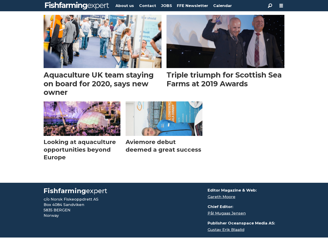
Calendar (222, 5)
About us (124, 5)
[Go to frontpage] (77, 5)
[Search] (270, 5)
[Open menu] (281, 5)
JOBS (166, 5)
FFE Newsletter (192, 5)
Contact (147, 5)
